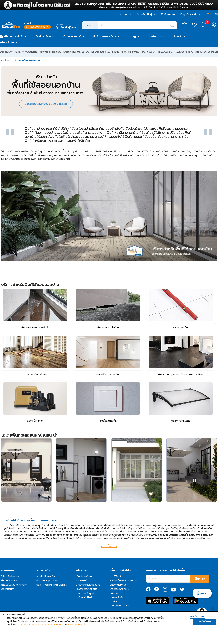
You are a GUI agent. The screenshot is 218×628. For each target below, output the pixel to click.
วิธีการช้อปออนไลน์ (10, 576)
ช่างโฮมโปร (155, 36)
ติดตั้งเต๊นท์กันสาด (180, 421)
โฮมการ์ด (125, 14)
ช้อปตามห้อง (43, 36)
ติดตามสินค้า (7, 589)
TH (209, 14)
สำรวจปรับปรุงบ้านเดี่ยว (108, 374)
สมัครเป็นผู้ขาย (146, 14)
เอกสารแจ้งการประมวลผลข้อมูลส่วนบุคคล (41, 624)
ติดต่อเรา (114, 601)
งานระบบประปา (148, 51)
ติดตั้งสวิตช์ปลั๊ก (108, 421)
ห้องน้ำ (115, 51)
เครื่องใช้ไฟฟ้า (6, 51)
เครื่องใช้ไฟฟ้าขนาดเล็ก (26, 51)
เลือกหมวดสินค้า (13, 36)
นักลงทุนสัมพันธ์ (118, 585)
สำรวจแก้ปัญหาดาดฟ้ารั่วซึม (35, 327)
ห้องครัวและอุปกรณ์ (130, 51)
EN (216, 14)
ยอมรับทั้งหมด (204, 621)
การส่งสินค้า (82, 580)
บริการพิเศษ (7, 42)
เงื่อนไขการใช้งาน (84, 576)
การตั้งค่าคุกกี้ (197, 616)
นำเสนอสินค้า (116, 597)
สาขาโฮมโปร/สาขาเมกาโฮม (123, 580)
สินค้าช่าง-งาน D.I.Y (104, 36)
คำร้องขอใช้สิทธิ (84, 597)
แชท (204, 593)
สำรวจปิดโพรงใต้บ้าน (108, 327)
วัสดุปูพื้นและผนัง (166, 51)
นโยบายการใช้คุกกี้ (76, 624)
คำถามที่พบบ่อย (9, 580)
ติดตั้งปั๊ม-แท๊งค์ (35, 421)
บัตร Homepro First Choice (51, 585)
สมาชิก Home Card (46, 576)
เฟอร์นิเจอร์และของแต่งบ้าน (76, 51)
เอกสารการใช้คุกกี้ (85, 593)
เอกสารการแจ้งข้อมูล (86, 589)
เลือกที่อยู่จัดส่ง (67, 27)
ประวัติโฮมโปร (117, 576)
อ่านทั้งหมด (109, 546)
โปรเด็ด (178, 36)
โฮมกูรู (132, 36)
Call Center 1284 (119, 605)
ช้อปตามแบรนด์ (72, 36)
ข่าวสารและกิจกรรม (119, 589)
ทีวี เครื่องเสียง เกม (100, 51)
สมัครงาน (114, 593)
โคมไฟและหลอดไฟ (184, 51)
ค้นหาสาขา (168, 14)
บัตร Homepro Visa (47, 580)
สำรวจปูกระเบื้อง (181, 327)
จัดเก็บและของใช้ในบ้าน (50, 51)
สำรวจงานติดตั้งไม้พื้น (35, 374)
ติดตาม (200, 578)
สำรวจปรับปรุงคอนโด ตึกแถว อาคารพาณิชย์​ (181, 374)
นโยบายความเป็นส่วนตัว (88, 585)
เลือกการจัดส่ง (37, 27)
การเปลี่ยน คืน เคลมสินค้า (14, 585)
